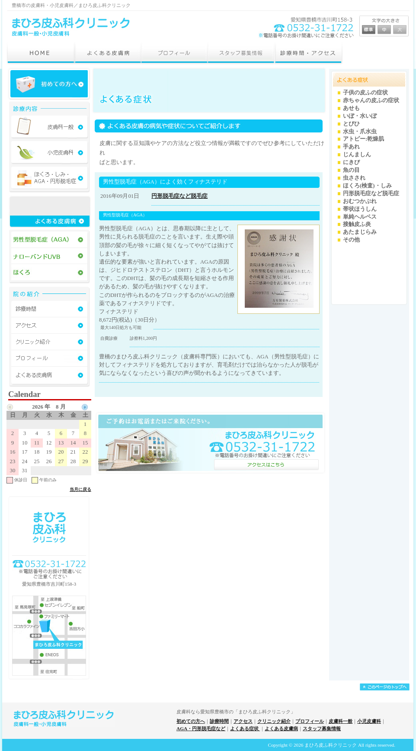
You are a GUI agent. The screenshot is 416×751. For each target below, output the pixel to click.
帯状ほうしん (360, 209)
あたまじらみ (360, 232)
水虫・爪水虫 (360, 132)
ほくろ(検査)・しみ (367, 186)
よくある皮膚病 (281, 728)
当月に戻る (80, 489)
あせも (351, 108)
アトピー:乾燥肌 (363, 139)
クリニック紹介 (274, 721)
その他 (351, 240)
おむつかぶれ (360, 201)
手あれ (351, 147)
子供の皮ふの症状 (365, 93)
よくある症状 (245, 728)
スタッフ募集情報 (322, 728)
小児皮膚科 (369, 721)
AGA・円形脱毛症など (200, 728)
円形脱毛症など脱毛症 (179, 196)
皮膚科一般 (340, 721)
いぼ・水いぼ (360, 116)
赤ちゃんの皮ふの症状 (371, 100)
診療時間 (219, 721)
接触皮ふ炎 (357, 224)
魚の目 (351, 170)
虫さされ (354, 178)
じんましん (357, 154)
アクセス (243, 721)
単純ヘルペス (360, 217)
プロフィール (309, 721)
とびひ (351, 124)
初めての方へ (190, 721)
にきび (351, 162)
